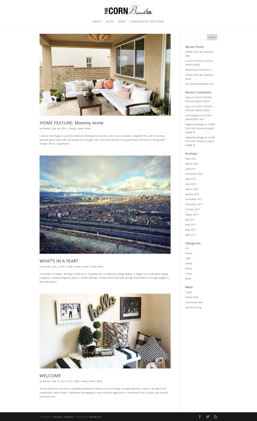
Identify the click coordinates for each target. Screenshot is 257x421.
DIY (71, 381)
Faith (70, 266)
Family (72, 128)
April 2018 (190, 184)
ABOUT (97, 21)
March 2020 (191, 163)
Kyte (187, 106)
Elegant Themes (63, 416)
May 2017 (190, 229)
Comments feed (194, 302)
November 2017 (194, 204)
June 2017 (190, 224)
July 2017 (190, 219)
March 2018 (191, 189)
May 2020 (190, 158)
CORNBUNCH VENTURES (147, 21)
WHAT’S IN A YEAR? (59, 261)
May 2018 (190, 178)
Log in (188, 292)
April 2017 (190, 234)
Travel (93, 266)
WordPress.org (193, 307)
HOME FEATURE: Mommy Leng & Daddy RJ (200, 128)
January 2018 (192, 194)
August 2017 (192, 214)
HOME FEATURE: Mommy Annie (72, 123)
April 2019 (190, 168)
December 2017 (193, 199)
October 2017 (192, 209)
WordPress (95, 416)
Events (188, 253)
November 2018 (194, 173)
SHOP (122, 21)
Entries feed (191, 297)
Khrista (46, 128)
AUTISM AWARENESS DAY (199, 84)
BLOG (110, 21)
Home (80, 128)
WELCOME (50, 375)
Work (88, 128)
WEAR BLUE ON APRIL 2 (198, 69)
